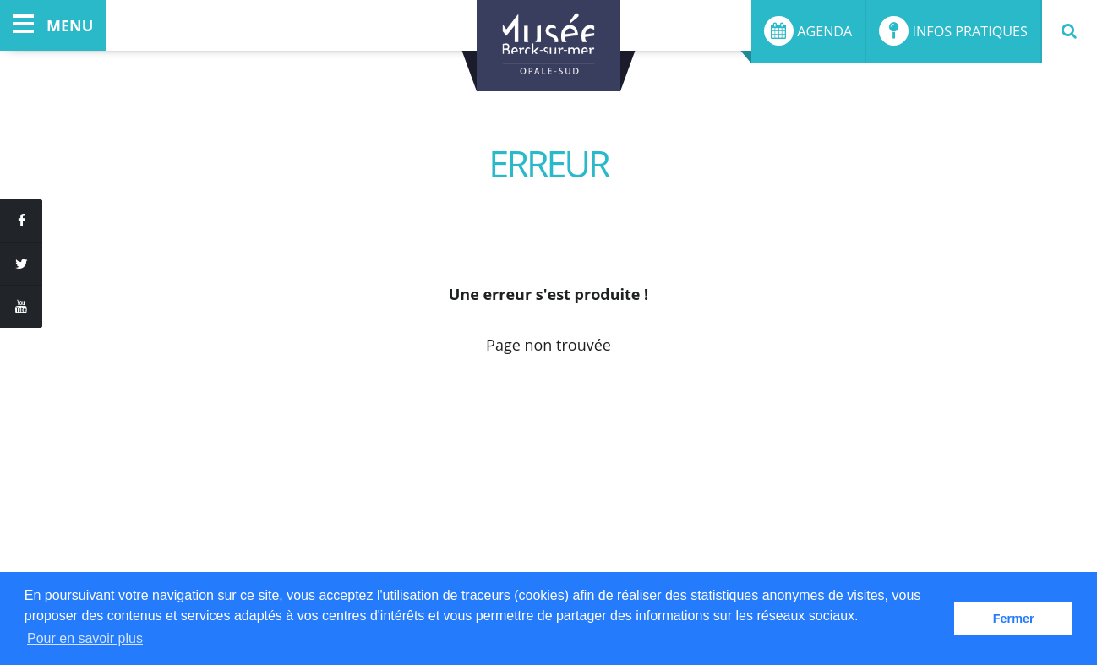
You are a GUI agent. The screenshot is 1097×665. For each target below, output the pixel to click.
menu (53, 25)
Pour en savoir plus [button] (85, 638)
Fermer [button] (1013, 618)
